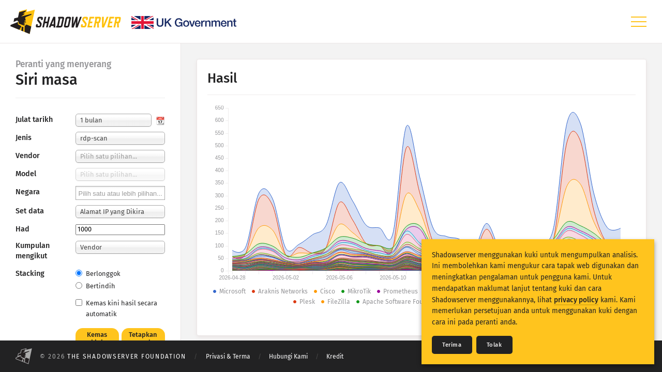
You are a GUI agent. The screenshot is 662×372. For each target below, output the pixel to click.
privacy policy (576, 300)
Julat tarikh (34, 119)
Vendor (28, 155)
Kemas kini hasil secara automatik (116, 308)
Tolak (494, 345)
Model (26, 173)
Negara (28, 192)
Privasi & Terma (228, 356)
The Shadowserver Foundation (126, 356)
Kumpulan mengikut (33, 250)
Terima (452, 345)
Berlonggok (98, 273)
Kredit (334, 356)
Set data (30, 211)
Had (22, 229)
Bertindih (95, 286)
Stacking (30, 273)
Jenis (24, 137)
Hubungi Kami (288, 356)
